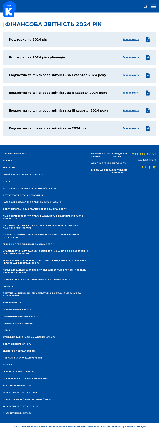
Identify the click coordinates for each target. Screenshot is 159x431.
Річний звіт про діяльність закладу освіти (28, 244)
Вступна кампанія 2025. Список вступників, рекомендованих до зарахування (42, 294)
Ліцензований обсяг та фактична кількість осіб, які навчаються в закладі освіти (43, 217)
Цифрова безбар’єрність (18, 323)
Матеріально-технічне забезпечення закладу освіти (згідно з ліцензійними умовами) (40, 227)
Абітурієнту (119, 163)
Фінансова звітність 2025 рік (20, 392)
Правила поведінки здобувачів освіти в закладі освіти (36, 279)
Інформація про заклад (100, 155)
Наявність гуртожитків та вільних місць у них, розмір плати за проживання (41, 236)
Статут (7, 181)
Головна (8, 286)
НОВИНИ (7, 161)
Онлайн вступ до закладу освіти (23, 174)
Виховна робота (101, 170)
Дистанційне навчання (119, 171)
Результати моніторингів (18, 372)
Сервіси (7, 365)
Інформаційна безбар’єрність (20, 316)
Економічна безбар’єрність (19, 351)
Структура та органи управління (23, 195)
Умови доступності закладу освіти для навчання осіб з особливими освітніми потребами (45, 252)
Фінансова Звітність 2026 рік (20, 406)
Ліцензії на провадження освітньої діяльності (31, 188)
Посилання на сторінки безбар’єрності (27, 379)
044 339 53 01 (144, 154)
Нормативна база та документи (22, 358)
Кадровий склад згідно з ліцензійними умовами (32, 202)
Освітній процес (101, 163)
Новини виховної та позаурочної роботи (28, 399)
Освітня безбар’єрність (17, 344)
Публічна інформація (15, 154)
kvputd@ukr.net (146, 160)
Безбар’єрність (12, 303)
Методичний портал (119, 155)
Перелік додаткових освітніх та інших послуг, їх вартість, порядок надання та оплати (44, 271)
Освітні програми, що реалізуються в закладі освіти (35, 209)
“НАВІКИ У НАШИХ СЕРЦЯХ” (17, 413)
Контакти (9, 168)
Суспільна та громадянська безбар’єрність (29, 337)
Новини (7, 330)
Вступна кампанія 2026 (17, 385)
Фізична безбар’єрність (17, 309)
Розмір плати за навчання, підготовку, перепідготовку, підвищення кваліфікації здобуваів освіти (44, 262)
